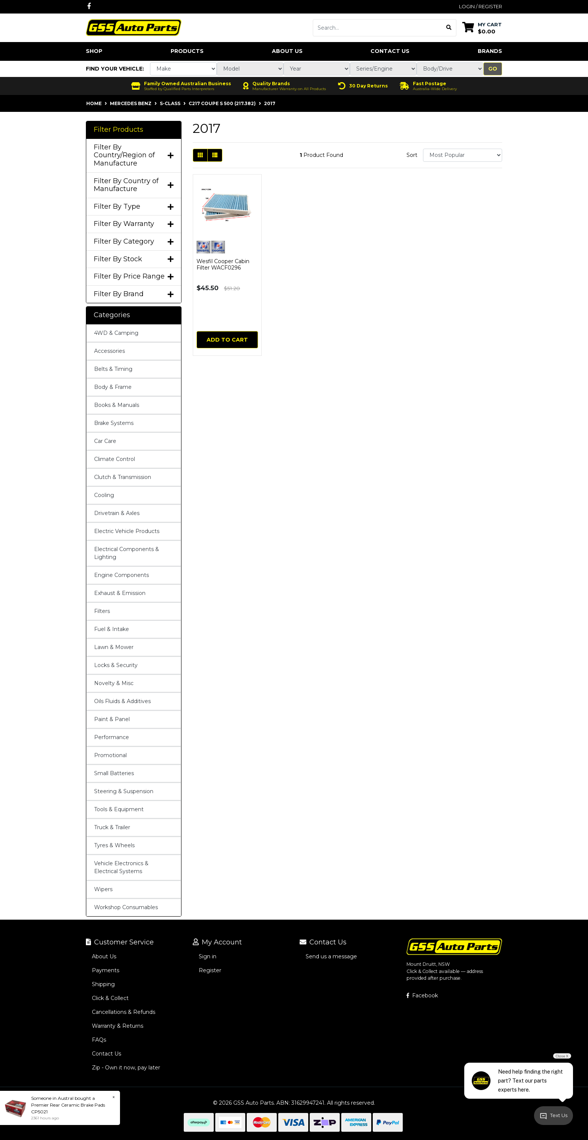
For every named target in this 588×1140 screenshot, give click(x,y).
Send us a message (331, 956)
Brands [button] (490, 51)
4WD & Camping (116, 333)
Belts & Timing (113, 369)
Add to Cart (227, 339)
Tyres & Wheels (114, 845)
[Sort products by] (462, 155)
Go (492, 68)
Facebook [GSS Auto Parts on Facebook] (422, 995)
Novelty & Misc (114, 683)
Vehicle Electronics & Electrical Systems (121, 867)
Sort (411, 155)
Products (187, 51)
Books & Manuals (116, 405)
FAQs (99, 1039)
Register (210, 970)
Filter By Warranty (134, 224)
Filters (102, 611)
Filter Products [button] (118, 130)
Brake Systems (114, 423)
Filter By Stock (134, 259)
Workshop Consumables (126, 907)
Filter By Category (134, 241)
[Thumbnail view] (200, 155)
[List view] (214, 155)
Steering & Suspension (123, 791)
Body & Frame (113, 387)
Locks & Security (116, 665)
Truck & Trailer (112, 827)
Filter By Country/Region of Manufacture (134, 155)
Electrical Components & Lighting (126, 553)
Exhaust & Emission (120, 593)
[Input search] (377, 27)
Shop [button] (94, 51)
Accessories (109, 351)
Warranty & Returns (117, 1026)
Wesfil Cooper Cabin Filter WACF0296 (222, 264)
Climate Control (114, 459)
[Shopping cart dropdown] (482, 28)
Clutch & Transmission (122, 477)
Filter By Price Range (134, 276)
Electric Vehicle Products (126, 531)
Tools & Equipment (119, 809)
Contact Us (390, 51)
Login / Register (480, 6)
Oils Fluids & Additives (122, 701)
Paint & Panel (112, 719)
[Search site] (449, 27)
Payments (105, 970)
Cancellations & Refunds (123, 1012)
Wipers (103, 889)
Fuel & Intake (111, 629)
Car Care (105, 441)
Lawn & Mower (114, 647)
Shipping (103, 984)
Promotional (110, 755)
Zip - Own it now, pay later (126, 1067)
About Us (287, 51)
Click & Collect (110, 998)
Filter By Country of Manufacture (134, 185)
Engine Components (121, 575)
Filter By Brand (134, 294)
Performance (111, 737)
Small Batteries (114, 773)
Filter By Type (134, 207)
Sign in (207, 956)
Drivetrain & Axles (117, 513)
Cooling (104, 495)
